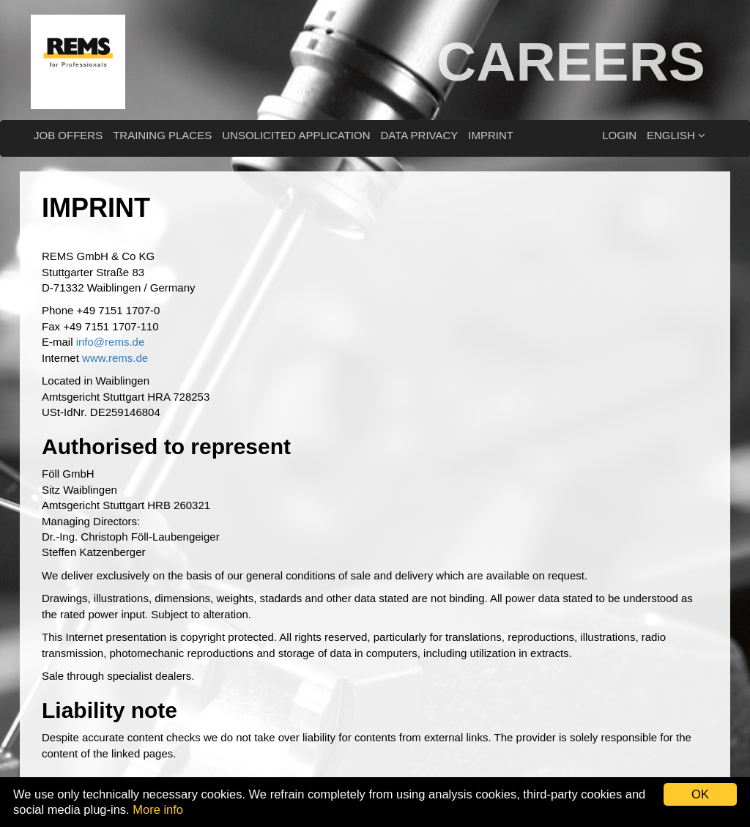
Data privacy (419, 135)
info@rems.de (110, 341)
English (676, 135)
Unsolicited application (296, 135)
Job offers (68, 135)
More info (158, 809)
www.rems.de (115, 358)
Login (619, 135)
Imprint (490, 135)
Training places (162, 135)
